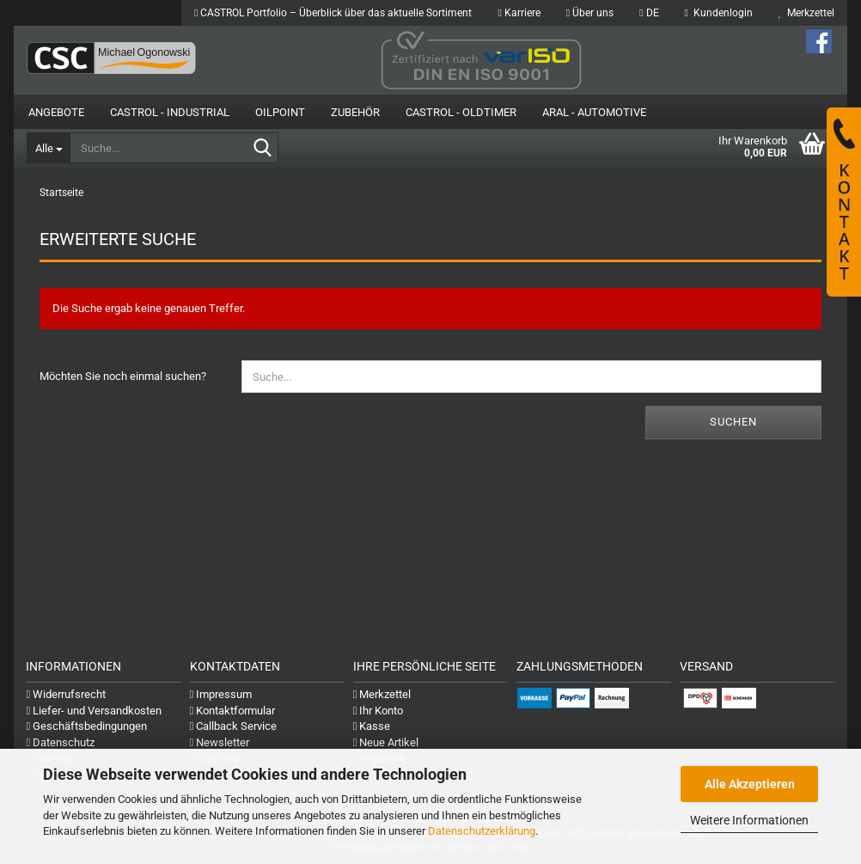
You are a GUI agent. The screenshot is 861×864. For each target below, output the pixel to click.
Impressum (221, 694)
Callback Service (234, 726)
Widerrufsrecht (66, 694)
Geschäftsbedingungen (86, 726)
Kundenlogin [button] (719, 13)
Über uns (590, 13)
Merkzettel (806, 13)
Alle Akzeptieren (750, 784)
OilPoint (280, 112)
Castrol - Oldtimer (461, 112)
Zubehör (355, 112)
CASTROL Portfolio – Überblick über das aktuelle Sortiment (333, 13)
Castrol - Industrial (169, 112)
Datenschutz (60, 742)
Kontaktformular (233, 710)
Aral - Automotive (594, 112)
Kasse (372, 726)
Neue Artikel (386, 742)
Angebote (56, 112)
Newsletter (220, 742)
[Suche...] (48, 147)
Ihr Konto (378, 710)
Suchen (733, 421)
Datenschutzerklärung (481, 830)
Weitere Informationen (749, 820)
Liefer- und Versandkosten (94, 710)
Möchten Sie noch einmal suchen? (123, 376)
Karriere (519, 13)
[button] (648, 13)
